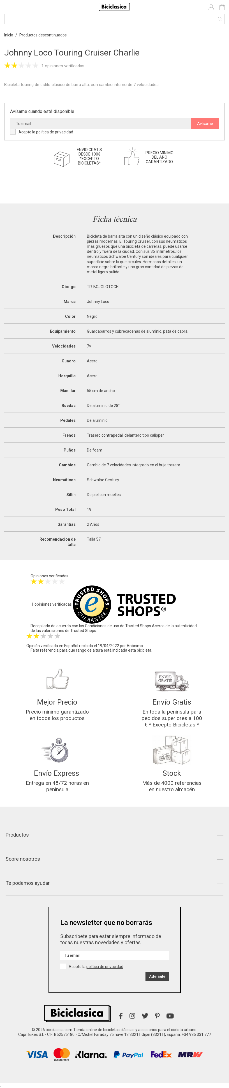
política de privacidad (54, 132)
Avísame (205, 123)
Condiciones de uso (102, 626)
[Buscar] (114, 19)
